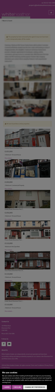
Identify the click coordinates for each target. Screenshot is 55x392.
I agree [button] (7, 387)
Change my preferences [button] (35, 387)
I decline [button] (17, 387)
